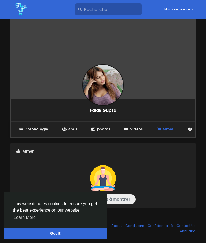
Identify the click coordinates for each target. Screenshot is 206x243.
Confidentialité (161, 225)
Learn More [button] (25, 217)
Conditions (135, 225)
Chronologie (33, 129)
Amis (69, 129)
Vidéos (133, 129)
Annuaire (188, 231)
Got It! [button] (55, 233)
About (117, 225)
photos (100, 129)
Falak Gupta (103, 110)
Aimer (165, 129)
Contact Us (186, 225)
